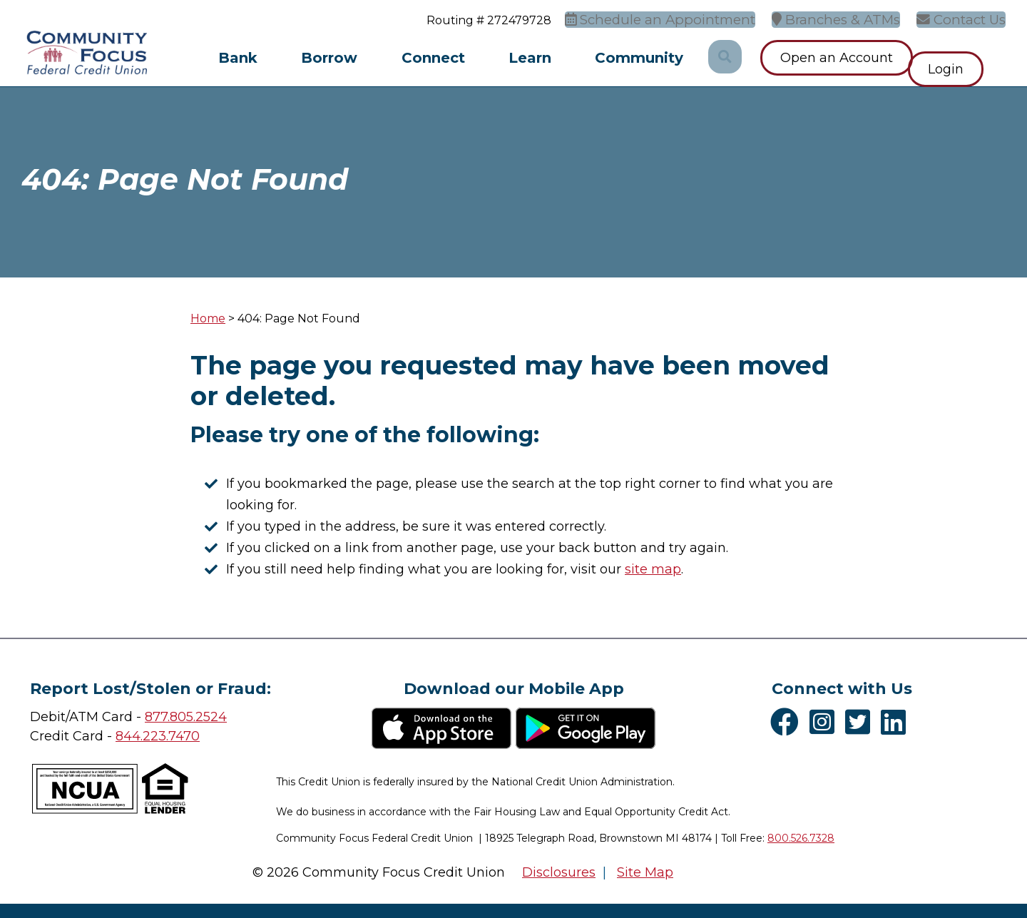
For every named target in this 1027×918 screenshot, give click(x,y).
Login (968, 58)
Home (207, 318)
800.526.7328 (800, 838)
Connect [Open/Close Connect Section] (433, 57)
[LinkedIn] (897, 722)
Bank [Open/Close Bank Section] (237, 57)
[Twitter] (861, 722)
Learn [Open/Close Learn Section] (530, 57)
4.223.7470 (166, 736)
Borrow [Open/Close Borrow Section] (329, 57)
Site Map (645, 872)
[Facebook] (788, 722)
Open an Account (836, 58)
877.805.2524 (186, 717)
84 (124, 736)
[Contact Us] (967, 18)
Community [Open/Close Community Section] (639, 57)
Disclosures (559, 872)
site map (653, 569)
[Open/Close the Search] (724, 58)
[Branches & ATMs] (849, 18)
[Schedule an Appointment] (688, 18)
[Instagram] (825, 722)
